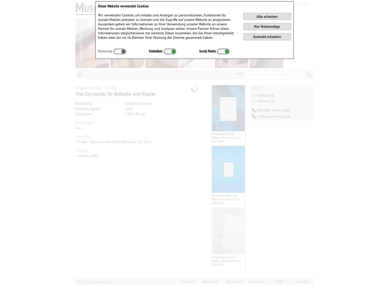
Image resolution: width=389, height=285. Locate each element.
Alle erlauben (267, 16)
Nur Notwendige (267, 26)
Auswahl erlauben (267, 36)
